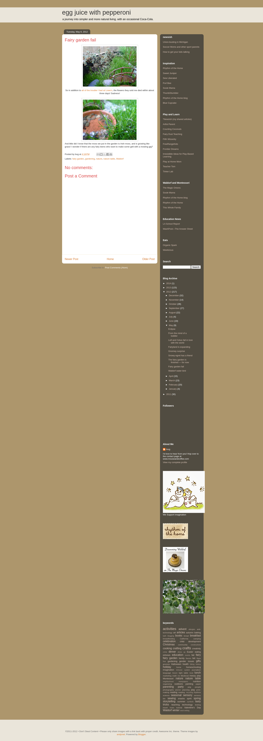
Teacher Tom (169, 166)
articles (181, 632)
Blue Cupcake (169, 103)
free (164, 661)
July (171, 316)
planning (186, 690)
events (187, 655)
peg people (194, 687)
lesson (174, 673)
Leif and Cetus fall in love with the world (180, 341)
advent (183, 629)
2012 (169, 291)
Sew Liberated (170, 78)
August (172, 312)
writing (186, 710)
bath (164, 636)
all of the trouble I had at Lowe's (97, 90)
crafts (186, 648)
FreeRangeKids (170, 144)
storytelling (169, 701)
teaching (175, 704)
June (171, 321)
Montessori (168, 678)
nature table (109, 158)
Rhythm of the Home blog (175, 98)
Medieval (185, 676)
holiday (167, 667)
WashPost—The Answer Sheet (178, 229)
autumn (189, 632)
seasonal (176, 695)
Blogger (142, 734)
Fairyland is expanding (179, 347)
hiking (192, 664)
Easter (190, 652)
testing (198, 705)
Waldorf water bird (177, 370)
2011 (169, 394)
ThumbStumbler (170, 93)
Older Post (148, 259)
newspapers (183, 681)
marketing (167, 676)
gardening (90, 158)
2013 (169, 287)
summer (181, 701)
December (174, 295)
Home (110, 259)
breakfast (195, 635)
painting (189, 684)
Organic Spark (170, 245)
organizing (167, 684)
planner (178, 690)
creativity (196, 648)
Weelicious (168, 250)
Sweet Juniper (170, 73)
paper (198, 684)
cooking (167, 648)
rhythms (197, 692)
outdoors (178, 684)
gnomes (166, 664)
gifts (198, 661)
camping (197, 639)
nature (99, 158)
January (173, 389)
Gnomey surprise (176, 351)
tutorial (179, 707)
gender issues (186, 661)
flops (199, 658)
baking (197, 632)
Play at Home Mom (172, 161)
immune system (183, 670)
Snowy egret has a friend (180, 355)
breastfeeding (169, 639)
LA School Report (171, 224)
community (183, 645)
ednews (166, 655)
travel (165, 707)
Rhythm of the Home (173, 68)
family (182, 658)
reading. (181, 692)
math (174, 676)
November (174, 300)
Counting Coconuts (172, 129)
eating (198, 652)
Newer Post (71, 259)
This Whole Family (172, 207)
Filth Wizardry (169, 139)
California (184, 639)
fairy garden (78, 158)
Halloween (176, 664)
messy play (195, 675)
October (173, 304)
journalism (196, 670)
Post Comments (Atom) (116, 267)
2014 (169, 283)
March (172, 380)
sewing (172, 698)
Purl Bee (167, 83)
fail (193, 655)
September (174, 308)
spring (197, 698)
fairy (198, 654)
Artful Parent (169, 124)
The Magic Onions (172, 188)
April (171, 376)
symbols (190, 702)
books (178, 635)
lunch (198, 672)
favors (188, 658)
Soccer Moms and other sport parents (181, 47)
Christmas (169, 644)
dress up (181, 652)
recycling (189, 692)
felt (193, 658)
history (198, 664)
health (186, 664)
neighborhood (168, 681)
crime (165, 652)
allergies (192, 629)
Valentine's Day (192, 707)
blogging (170, 636)
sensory (187, 695)
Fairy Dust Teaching (172, 134)
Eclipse (171, 329)
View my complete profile (175, 462)
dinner (172, 651)
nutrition (197, 681)
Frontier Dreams (171, 149)
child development (190, 641)
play (193, 690)
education (177, 654)
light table (183, 673)
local (191, 673)
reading (173, 692)
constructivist (196, 645)
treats (172, 708)
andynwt (121, 734)
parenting (168, 686)
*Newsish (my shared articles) (177, 119)
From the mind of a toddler (177, 334)
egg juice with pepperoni (96, 12)
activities (169, 629)
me (179, 676)
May (171, 325)
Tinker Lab (168, 171)
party (181, 686)
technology (187, 704)
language (167, 673)
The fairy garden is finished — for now (178, 361)
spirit (189, 698)
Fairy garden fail (176, 366)
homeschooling (193, 667)
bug (168, 449)
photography (168, 690)
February (173, 384)
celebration (169, 641)
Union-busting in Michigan (175, 42)
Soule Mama (169, 88)
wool (182, 710)
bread (186, 636)
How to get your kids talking (176, 52)
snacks (181, 698)
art (174, 632)
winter (176, 710)
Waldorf (120, 158)
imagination (168, 670)
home (178, 667)
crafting (177, 648)
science (166, 695)
